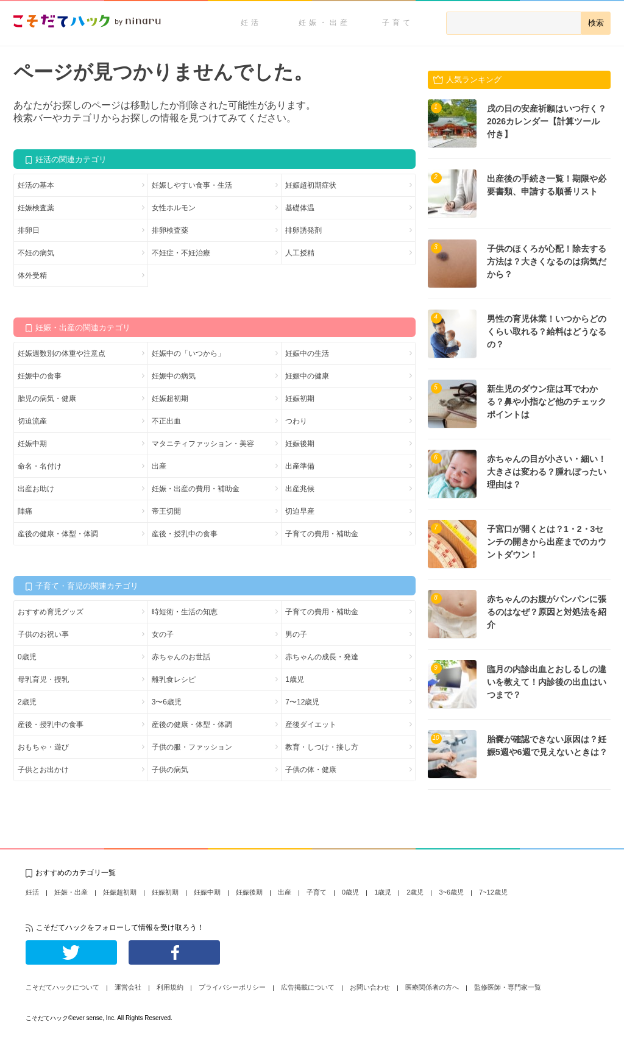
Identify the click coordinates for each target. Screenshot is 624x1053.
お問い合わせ (370, 987)
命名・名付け (40, 466)
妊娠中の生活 (307, 353)
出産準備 (299, 466)
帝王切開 (166, 511)
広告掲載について (308, 987)
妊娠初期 (299, 398)
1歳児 (294, 679)
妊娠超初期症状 (310, 185)
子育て (397, 22)
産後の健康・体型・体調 (58, 534)
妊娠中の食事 (40, 376)
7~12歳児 (493, 892)
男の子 (296, 634)
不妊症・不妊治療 (181, 253)
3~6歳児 (451, 892)
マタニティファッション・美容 (203, 443)
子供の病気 (170, 769)
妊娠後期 (299, 443)
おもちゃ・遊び (43, 747)
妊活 (251, 22)
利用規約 (170, 987)
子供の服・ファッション (192, 747)
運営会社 (128, 987)
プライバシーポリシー (232, 987)
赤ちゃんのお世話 (181, 657)
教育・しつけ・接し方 (321, 747)
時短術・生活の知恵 (185, 612)
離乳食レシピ (174, 679)
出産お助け (36, 488)
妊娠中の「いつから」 (188, 353)
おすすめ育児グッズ (50, 612)
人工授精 (299, 253)
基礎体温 (299, 208)
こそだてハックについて (62, 987)
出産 (159, 466)
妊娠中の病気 (174, 376)
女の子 (163, 634)
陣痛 (25, 511)
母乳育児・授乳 (43, 679)
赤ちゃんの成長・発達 (321, 657)
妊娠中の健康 (307, 376)
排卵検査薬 (170, 230)
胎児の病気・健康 (47, 398)
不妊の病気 (36, 253)
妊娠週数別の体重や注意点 (61, 353)
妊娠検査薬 (36, 208)
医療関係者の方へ (432, 987)
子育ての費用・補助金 (321, 534)
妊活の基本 (36, 185)
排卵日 (29, 230)
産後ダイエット (310, 724)
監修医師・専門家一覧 (507, 987)
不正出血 (166, 421)
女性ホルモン (174, 208)
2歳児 (27, 702)
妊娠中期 (32, 443)
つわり (296, 421)
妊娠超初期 (170, 398)
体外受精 (32, 275)
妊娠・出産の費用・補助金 (195, 488)
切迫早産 (299, 511)
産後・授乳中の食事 (185, 534)
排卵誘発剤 (303, 230)
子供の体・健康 (310, 769)
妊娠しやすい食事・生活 (192, 185)
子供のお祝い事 (43, 634)
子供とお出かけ (43, 769)
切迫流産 (32, 421)
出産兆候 (299, 488)
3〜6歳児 (167, 702)
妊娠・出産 (324, 22)
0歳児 (27, 657)
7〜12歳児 (302, 702)
